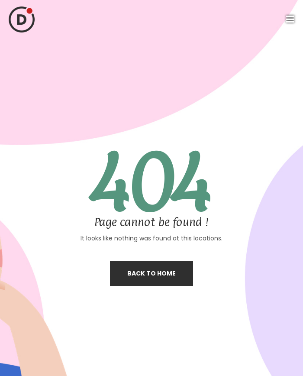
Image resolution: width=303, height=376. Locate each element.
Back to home (151, 273)
